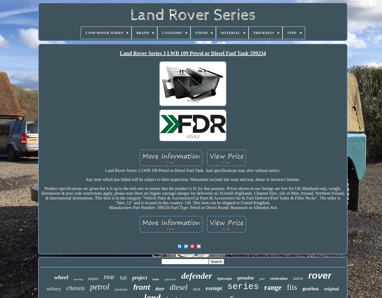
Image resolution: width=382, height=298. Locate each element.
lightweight (224, 279)
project (139, 278)
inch (196, 289)
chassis (75, 287)
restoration (279, 279)
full (123, 278)
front (141, 287)
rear (109, 277)
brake (156, 279)
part (262, 279)
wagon (93, 279)
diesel (179, 287)
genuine (245, 278)
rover (320, 275)
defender (196, 276)
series (243, 287)
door (159, 288)
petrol (100, 286)
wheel (61, 277)
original (331, 288)
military (54, 288)
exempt (214, 288)
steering (78, 279)
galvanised (170, 279)
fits (292, 287)
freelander (121, 289)
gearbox (310, 288)
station (298, 279)
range (273, 287)
